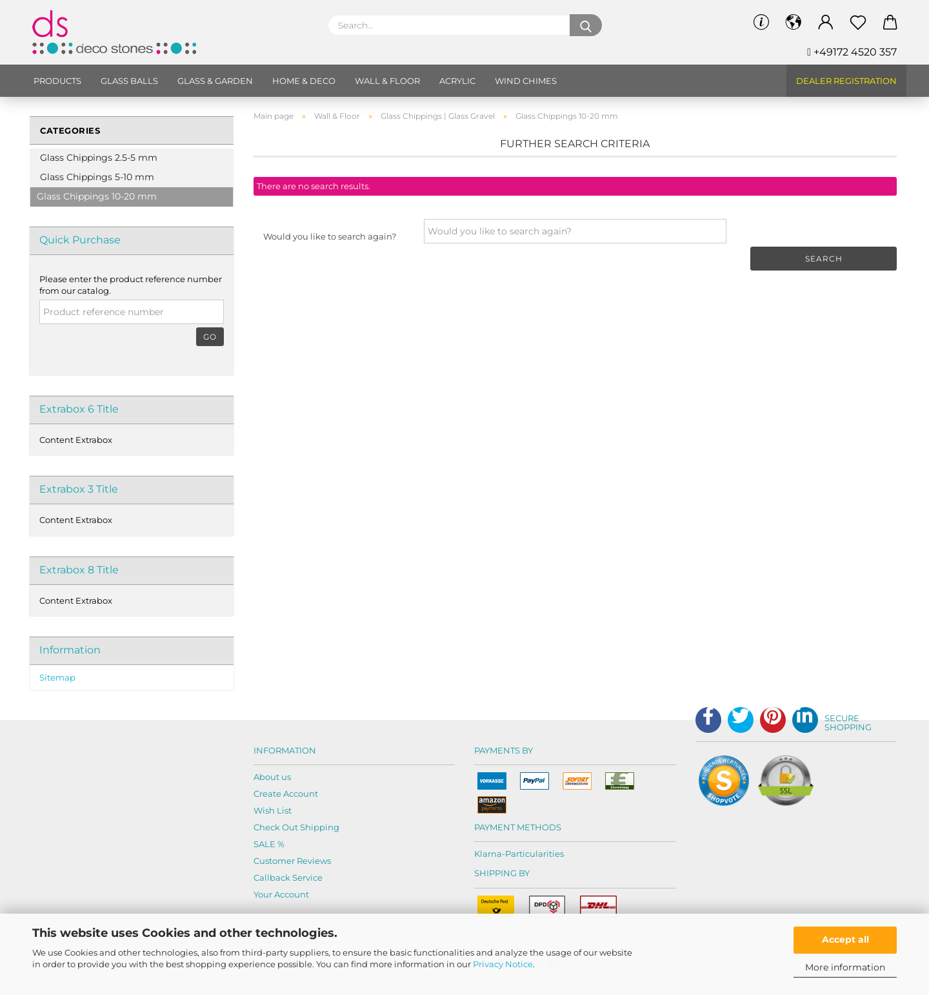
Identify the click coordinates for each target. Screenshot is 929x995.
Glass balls (129, 81)
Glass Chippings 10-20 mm (97, 196)
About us (272, 777)
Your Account (281, 894)
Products (57, 81)
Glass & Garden (215, 81)
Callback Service (288, 877)
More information (845, 967)
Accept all (845, 939)
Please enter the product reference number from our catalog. (130, 285)
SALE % (269, 844)
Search (824, 258)
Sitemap (57, 677)
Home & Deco (303, 81)
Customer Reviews (292, 861)
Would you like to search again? (329, 236)
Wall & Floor (387, 81)
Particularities (534, 853)
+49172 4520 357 (852, 52)
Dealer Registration (846, 81)
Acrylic (457, 81)
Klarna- (489, 853)
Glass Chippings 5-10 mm (97, 177)
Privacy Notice (503, 964)
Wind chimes (526, 81)
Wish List (273, 810)
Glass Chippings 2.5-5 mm (98, 157)
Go (210, 337)
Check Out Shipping (296, 827)
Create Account (286, 793)
